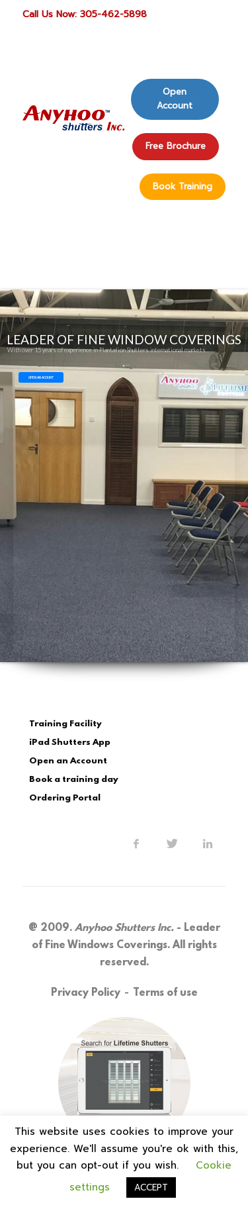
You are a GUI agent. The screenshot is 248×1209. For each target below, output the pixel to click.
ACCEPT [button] (151, 1187)
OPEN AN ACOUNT (41, 377)
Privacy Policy (85, 993)
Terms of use (165, 993)
